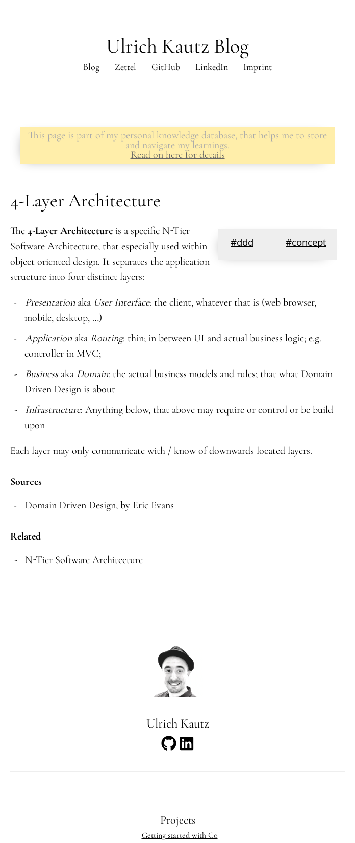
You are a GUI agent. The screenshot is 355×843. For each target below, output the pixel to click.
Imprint (257, 67)
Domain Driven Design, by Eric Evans (99, 505)
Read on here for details (178, 155)
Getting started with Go (180, 835)
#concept (306, 244)
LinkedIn (211, 67)
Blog (91, 67)
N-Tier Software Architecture (84, 560)
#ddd (242, 244)
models (203, 374)
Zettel (125, 67)
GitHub (165, 67)
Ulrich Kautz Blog (177, 46)
